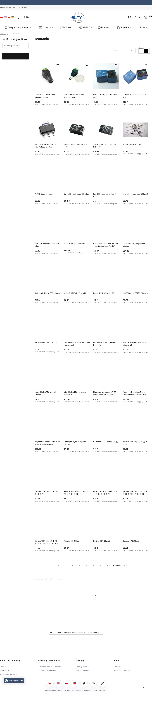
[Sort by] (121, 50)
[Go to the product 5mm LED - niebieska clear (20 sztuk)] (47, 229)
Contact (3, 667)
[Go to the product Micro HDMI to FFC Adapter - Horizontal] (106, 327)
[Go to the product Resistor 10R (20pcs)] (77, 526)
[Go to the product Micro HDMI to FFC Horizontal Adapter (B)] (135, 327)
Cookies (117, 667)
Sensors (124, 27)
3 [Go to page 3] (79, 565)
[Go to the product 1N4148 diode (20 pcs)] (47, 179)
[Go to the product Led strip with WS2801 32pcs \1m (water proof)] (77, 327)
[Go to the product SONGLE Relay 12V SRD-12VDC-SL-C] (106, 75)
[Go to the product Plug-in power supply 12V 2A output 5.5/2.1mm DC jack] (106, 377)
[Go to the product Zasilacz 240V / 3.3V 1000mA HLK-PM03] (106, 129)
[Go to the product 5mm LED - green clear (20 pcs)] (135, 179)
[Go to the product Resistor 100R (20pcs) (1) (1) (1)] (106, 427)
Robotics (108, 27)
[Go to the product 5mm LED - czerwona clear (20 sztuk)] (106, 179)
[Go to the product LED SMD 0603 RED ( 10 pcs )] (47, 327)
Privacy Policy (5, 670)
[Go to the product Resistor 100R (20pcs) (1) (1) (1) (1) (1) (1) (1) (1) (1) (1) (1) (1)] (135, 476)
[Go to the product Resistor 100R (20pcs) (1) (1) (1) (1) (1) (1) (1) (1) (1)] (77, 476)
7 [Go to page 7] (107, 565)
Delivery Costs (81, 667)
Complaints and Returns (47, 670)
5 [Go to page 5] (93, 565)
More (139, 27)
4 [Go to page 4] (86, 565)
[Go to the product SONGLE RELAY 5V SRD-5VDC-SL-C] (135, 75)
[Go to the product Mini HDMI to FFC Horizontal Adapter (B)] (77, 377)
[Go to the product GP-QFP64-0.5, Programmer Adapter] (135, 229)
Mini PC (77, 27)
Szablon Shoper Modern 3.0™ (82, 690)
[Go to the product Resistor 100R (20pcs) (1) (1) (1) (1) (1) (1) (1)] (47, 476)
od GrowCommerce (101, 690)
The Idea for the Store (8, 674)
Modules (92, 27)
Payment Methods (83, 670)
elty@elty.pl (23, 7)
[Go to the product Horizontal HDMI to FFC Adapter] (47, 278)
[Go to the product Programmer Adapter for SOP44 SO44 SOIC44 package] (47, 427)
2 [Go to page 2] (72, 565)
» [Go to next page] (119, 565)
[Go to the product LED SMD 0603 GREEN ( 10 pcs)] (135, 278)
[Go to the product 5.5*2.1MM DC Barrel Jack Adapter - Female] (47, 75)
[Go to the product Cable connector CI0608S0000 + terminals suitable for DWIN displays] (106, 229)
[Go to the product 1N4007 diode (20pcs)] (135, 129)
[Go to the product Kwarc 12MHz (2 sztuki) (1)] (106, 278)
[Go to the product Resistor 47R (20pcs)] (135, 526)
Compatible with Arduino (22, 27)
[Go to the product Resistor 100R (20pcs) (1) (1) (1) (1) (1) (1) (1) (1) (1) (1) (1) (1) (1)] (47, 526)
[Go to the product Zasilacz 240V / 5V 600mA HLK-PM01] (77, 129)
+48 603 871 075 (8, 7)
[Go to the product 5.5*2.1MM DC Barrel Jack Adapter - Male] (77, 75)
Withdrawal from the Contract (49, 667)
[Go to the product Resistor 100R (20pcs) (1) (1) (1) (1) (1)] (135, 427)
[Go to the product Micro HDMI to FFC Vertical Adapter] (47, 377)
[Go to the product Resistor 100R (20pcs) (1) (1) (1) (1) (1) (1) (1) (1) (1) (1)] (106, 476)
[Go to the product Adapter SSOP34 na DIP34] (77, 229)
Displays (44, 27)
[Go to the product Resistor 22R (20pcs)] (106, 526)
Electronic (61, 27)
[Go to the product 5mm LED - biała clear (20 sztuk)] (77, 179)
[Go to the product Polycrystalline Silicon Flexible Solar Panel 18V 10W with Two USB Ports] (135, 377)
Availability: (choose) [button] (12, 46)
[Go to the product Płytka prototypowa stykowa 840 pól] (77, 427)
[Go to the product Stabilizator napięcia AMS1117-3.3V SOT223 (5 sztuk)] (47, 129)
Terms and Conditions (122, 670)
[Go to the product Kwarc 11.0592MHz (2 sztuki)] (77, 278)
